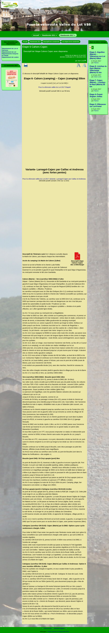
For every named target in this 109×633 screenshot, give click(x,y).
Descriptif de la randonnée (51, 41)
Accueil (36, 35)
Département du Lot (9, 52)
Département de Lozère (10, 57)
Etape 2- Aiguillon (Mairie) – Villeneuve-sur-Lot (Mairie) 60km (97, 55)
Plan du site (47, 628)
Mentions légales (59, 628)
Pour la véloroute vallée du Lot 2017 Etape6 (54, 87)
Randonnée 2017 (67, 35)
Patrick (96, 63)
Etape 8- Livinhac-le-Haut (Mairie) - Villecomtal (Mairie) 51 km (98, 69)
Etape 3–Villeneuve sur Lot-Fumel (98, 105)
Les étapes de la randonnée (70, 41)
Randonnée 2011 (49, 35)
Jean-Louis (81, 61)
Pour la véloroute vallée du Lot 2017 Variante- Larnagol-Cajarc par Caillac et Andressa (54, 179)
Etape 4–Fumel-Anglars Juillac (96, 95)
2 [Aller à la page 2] (92, 47)
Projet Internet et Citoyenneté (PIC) (58, 631)
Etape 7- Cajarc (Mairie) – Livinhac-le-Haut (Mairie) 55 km (98, 83)
